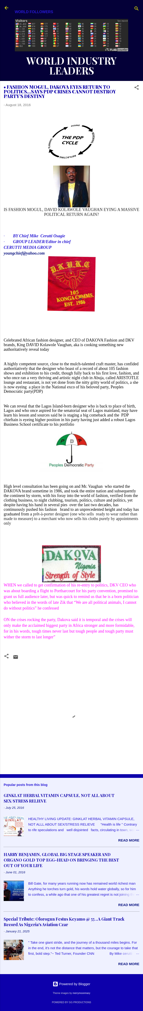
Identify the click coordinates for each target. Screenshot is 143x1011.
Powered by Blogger (71, 984)
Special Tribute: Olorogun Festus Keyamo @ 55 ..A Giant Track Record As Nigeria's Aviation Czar (64, 921)
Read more (128, 840)
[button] (136, 88)
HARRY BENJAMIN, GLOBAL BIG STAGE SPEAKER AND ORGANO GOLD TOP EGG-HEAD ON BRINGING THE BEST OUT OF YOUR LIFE (61, 860)
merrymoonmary (81, 993)
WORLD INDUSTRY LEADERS (71, 65)
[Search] (136, 9)
